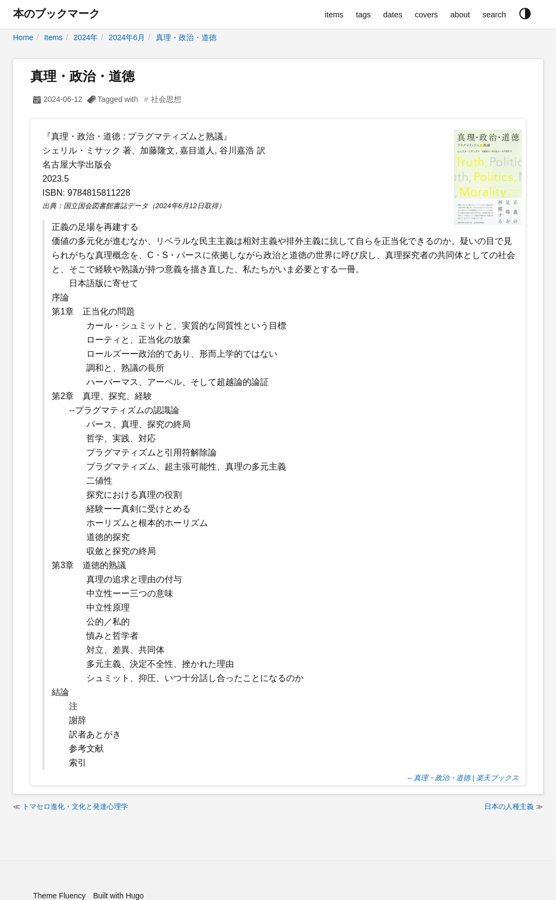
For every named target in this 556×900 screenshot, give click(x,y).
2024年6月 (127, 37)
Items (53, 37)
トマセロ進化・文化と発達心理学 (75, 806)
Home (23, 37)
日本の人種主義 (509, 806)
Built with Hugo (118, 895)
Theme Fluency (59, 895)
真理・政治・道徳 (186, 37)
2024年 (85, 37)
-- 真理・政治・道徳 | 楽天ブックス (463, 778)
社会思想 (166, 99)
